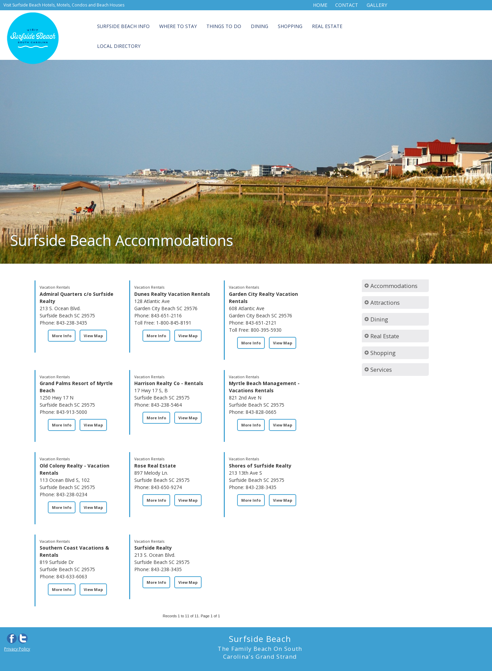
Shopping (290, 26)
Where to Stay (178, 26)
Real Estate (327, 26)
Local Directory (118, 46)
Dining (259, 26)
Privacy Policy (17, 649)
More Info (61, 335)
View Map (93, 335)
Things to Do (223, 26)
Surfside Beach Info (123, 26)
